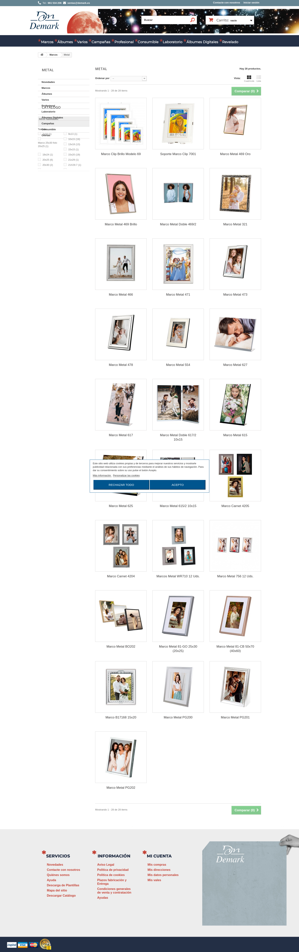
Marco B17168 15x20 (120, 717)
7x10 (47, 175)
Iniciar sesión (251, 2)
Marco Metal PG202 (120, 787)
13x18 (74, 185)
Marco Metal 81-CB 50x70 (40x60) (235, 649)
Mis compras (157, 864)
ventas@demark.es (230, 899)
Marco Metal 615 (235, 435)
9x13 (72, 175)
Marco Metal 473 (235, 294)
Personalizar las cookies (126, 475)
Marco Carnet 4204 (121, 576)
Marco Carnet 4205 (235, 506)
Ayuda (51, 880)
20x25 (48, 201)
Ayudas (102, 897)
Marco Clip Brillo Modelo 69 (121, 154)
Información (114, 856)
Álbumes (65, 42)
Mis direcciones (159, 869)
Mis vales (154, 880)
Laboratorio (172, 42)
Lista (258, 78)
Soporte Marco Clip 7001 (178, 154)
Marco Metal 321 (235, 224)
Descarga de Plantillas (63, 885)
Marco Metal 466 (121, 294)
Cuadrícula (249, 78)
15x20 (74, 196)
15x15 (73, 191)
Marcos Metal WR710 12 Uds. (178, 576)
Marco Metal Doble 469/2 (178, 224)
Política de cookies (111, 875)
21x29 (73, 201)
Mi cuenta (159, 856)
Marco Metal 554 (178, 365)
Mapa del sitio (57, 890)
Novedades (48, 82)
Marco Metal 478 (121, 365)
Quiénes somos (58, 875)
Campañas (101, 42)
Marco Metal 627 (235, 365)
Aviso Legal (105, 864)
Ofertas (46, 135)
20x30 (48, 206)
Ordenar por (102, 78)
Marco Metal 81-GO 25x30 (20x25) (178, 649)
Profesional (124, 42)
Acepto (178, 484)
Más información (102, 475)
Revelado (230, 42)
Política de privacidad (113, 869)
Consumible (148, 42)
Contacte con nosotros (226, 2)
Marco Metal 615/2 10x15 (178, 506)
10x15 (74, 180)
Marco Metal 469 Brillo (121, 224)
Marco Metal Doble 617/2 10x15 (178, 437)
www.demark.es (235, 906)
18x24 (48, 196)
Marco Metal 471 (178, 294)
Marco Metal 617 (121, 435)
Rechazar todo (121, 484)
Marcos (47, 42)
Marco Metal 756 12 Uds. (235, 576)
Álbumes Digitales (202, 42)
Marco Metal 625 (121, 506)
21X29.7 (74, 206)
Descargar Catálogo (61, 895)
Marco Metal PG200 (178, 717)
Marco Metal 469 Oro (235, 154)
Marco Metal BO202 (120, 646)
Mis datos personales (163, 875)
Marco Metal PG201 (235, 717)
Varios (82, 42)
